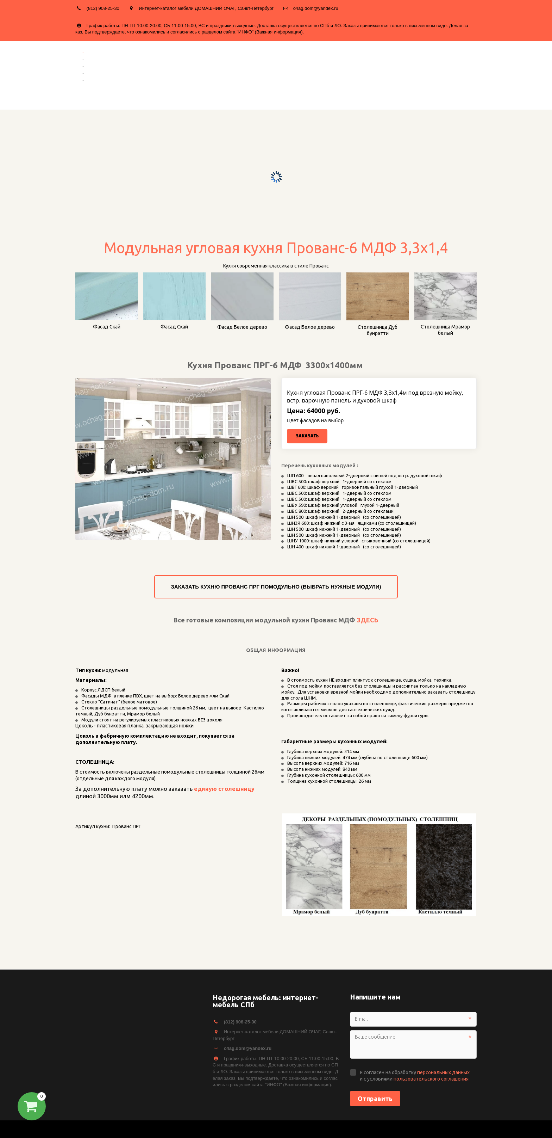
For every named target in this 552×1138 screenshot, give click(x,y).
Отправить (375, 1098)
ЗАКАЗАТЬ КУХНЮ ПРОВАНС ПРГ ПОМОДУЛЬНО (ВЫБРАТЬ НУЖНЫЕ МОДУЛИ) (276, 587)
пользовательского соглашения (431, 1079)
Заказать (307, 436)
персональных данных (443, 1072)
